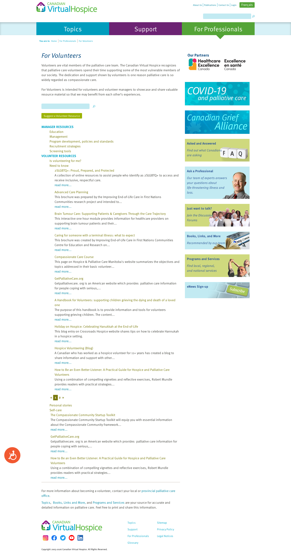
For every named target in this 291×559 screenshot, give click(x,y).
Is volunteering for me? (65, 160)
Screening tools (60, 151)
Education (56, 131)
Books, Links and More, (69, 502)
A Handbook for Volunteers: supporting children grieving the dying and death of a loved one (115, 302)
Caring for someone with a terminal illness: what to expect (95, 235)
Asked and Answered (201, 143)
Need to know (59, 165)
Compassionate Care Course (74, 256)
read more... (63, 184)
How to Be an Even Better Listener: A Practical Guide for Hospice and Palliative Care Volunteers (112, 372)
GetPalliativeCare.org (69, 278)
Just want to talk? (199, 208)
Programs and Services (108, 502)
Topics (45, 502)
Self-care (56, 410)
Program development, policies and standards (82, 141)
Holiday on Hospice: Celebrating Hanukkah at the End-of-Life (96, 326)
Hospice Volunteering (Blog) (74, 348)
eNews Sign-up (197, 286)
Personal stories (61, 405)
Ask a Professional (200, 171)
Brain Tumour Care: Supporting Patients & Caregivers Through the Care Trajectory (110, 213)
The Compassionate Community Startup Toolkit (83, 414)
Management (58, 136)
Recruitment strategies (65, 146)
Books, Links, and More (203, 236)
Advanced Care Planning (71, 192)
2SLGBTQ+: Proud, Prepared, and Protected (84, 170)
